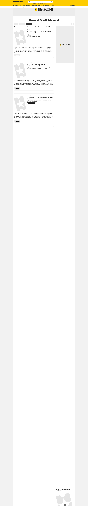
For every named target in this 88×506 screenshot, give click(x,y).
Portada (15, 21)
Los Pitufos (30, 101)
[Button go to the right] (73, 28)
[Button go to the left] (71, 28)
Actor (22, 21)
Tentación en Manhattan (34, 67)
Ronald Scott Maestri (27, 21)
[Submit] (51, 2)
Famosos (18, 21)
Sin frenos (30, 34)
